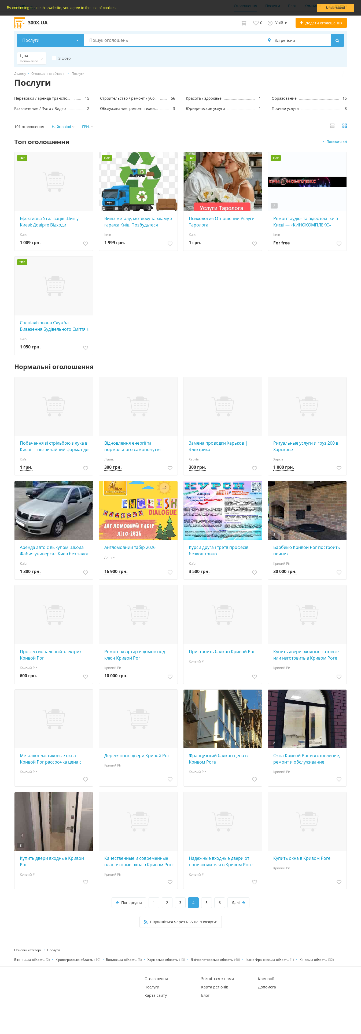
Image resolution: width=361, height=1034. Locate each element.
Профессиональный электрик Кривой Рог (51, 655)
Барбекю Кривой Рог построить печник (306, 550)
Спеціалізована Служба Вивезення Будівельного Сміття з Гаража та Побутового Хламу (54, 326)
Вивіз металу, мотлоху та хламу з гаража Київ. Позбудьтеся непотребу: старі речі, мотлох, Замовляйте (138, 221)
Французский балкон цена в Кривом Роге (218, 759)
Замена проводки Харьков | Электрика (218, 446)
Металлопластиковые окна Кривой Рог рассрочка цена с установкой (51, 759)
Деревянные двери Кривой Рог (137, 755)
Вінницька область (29, 959)
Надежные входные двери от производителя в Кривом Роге (221, 861)
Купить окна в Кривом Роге (301, 858)
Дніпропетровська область (212, 959)
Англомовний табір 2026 (130, 547)
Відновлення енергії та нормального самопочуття (132, 446)
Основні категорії (28, 950)
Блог (205, 995)
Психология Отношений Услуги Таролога (222, 221)
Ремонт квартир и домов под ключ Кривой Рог (134, 655)
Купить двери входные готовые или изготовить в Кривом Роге (306, 655)
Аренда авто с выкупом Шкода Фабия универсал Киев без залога (55, 550)
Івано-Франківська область (267, 959)
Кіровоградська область (74, 959)
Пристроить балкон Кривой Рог (222, 651)
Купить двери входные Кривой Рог (52, 861)
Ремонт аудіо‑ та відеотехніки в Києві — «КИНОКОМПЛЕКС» (305, 221)
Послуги (53, 950)
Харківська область (163, 959)
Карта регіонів (214, 987)
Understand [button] (335, 8)
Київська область (313, 959)
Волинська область (121, 959)
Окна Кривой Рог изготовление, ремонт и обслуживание (306, 759)
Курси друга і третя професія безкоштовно (218, 550)
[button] (118, 8)
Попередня (129, 902)
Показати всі (337, 141)
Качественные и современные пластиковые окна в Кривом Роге (139, 861)
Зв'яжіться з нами (217, 978)
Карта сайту (156, 995)
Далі (238, 902)
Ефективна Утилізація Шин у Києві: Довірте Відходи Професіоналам (49, 221)
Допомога (267, 987)
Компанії (266, 978)
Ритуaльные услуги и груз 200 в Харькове (305, 446)
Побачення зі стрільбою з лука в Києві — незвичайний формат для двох (55, 446)
